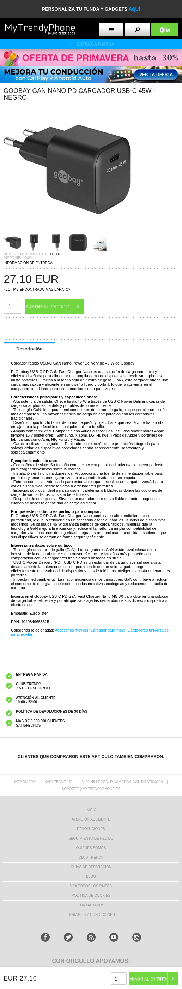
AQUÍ (134, 9)
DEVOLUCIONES (91, 829)
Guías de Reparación (91, 867)
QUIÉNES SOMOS (91, 848)
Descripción (29, 348)
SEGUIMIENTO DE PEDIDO (91, 838)
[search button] (137, 29)
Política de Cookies (91, 896)
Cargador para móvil (108, 630)
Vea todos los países (91, 886)
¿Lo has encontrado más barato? (37, 289)
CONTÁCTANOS (91, 905)
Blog (91, 876)
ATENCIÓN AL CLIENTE (91, 819)
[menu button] (111, 29)
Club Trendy (91, 857)
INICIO (91, 810)
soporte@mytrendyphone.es (91, 789)
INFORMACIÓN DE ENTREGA (28, 263)
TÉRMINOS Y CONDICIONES (91, 915)
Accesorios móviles (71, 630)
